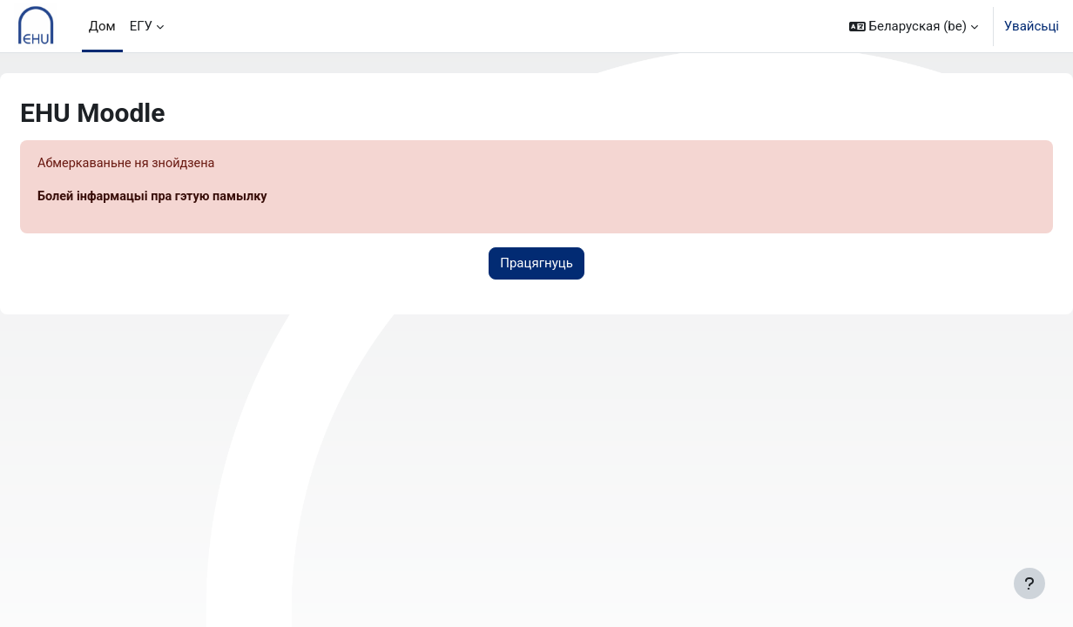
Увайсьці (1031, 26)
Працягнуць (536, 265)
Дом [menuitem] (102, 26)
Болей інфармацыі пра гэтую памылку (198, 198)
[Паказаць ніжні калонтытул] (1029, 583)
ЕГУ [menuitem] (141, 26)
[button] (913, 26)
